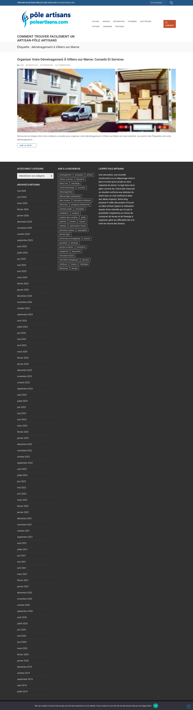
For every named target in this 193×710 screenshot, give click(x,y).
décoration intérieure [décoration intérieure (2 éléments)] (82, 200)
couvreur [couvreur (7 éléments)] (81, 188)
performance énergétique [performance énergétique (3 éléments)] (69, 239)
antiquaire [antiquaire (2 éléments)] (79, 175)
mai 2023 (21, 413)
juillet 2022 (22, 475)
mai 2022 (21, 487)
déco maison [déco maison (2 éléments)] (64, 200)
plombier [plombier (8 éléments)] (74, 243)
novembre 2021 (24, 524)
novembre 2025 (24, 228)
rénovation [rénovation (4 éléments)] (76, 251)
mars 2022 (22, 500)
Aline (20, 65)
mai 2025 (21, 265)
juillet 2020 (22, 623)
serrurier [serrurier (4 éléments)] (85, 260)
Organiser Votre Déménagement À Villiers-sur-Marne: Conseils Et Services (70, 59)
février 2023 (23, 432)
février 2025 (23, 283)
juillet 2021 (22, 549)
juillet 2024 (22, 327)
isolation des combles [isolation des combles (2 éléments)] (68, 217)
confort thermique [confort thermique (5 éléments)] (66, 188)
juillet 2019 (22, 691)
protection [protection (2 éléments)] (81, 247)
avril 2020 (21, 642)
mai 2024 (21, 339)
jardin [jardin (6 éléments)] (83, 217)
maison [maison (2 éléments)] (82, 221)
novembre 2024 (24, 302)
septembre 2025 (25, 240)
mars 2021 (22, 574)
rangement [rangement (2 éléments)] (63, 251)
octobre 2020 (23, 605)
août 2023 (22, 395)
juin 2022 (21, 481)
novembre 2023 (24, 376)
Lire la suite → (27, 145)
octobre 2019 (23, 673)
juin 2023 (21, 407)
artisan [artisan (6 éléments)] (89, 175)
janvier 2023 (23, 438)
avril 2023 (21, 419)
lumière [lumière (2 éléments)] (73, 221)
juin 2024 (21, 333)
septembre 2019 (25, 679)
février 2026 (23, 209)
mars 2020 (22, 648)
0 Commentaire (62, 65)
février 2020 (23, 654)
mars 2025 (22, 277)
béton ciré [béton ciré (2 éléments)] (63, 183)
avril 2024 (21, 345)
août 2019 (22, 685)
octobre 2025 (23, 234)
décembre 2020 (24, 592)
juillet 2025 (22, 252)
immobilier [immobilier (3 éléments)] (79, 209)
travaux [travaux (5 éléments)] (74, 264)
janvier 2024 (23, 364)
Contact (169, 24)
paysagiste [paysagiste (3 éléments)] (82, 230)
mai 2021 (21, 562)
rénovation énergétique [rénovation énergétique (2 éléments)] (69, 260)
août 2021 (22, 543)
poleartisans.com (65, 3)
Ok (156, 706)
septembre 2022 (25, 463)
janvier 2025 (23, 290)
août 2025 (22, 246)
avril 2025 (21, 271)
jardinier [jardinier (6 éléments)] (62, 221)
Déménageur (46, 65)
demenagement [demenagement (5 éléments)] (66, 192)
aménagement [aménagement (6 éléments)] (65, 175)
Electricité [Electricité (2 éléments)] (63, 205)
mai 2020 (21, 636)
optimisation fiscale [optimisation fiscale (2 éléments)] (78, 226)
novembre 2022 (24, 450)
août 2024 (22, 320)
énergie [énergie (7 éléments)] (74, 268)
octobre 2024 (23, 308)
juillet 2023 (22, 401)
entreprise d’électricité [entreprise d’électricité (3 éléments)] (80, 205)
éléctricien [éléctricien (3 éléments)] (63, 268)
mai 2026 (21, 191)
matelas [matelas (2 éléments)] (62, 226)
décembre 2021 (24, 518)
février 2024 (23, 358)
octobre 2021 (23, 531)
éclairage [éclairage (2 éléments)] (84, 264)
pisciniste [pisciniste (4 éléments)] (63, 243)
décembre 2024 (24, 296)
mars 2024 (22, 351)
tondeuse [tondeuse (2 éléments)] (63, 264)
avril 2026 (21, 197)
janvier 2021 (23, 586)
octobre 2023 (23, 382)
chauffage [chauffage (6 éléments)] (75, 183)
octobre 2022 (23, 456)
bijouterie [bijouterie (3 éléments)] (80, 179)
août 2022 (22, 469)
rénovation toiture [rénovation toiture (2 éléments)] (66, 256)
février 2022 (23, 506)
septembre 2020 (25, 611)
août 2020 (22, 617)
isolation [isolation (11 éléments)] (75, 213)
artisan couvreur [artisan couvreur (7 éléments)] (66, 179)
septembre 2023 (25, 388)
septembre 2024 (25, 314)
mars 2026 (22, 203)
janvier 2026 (23, 215)
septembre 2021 (25, 537)
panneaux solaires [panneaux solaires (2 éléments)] (67, 230)
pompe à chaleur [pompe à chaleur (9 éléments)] (66, 247)
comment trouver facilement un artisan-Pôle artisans (46, 38)
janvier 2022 (23, 512)
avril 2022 (21, 493)
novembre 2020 (24, 599)
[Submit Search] (171, 3)
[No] (188, 706)
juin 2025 (21, 259)
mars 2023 (22, 425)
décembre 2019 (24, 667)
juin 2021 (21, 555)
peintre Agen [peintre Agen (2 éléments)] (64, 234)
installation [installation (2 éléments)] (64, 213)
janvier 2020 (23, 660)
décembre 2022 (24, 444)
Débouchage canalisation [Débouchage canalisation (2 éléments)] (69, 196)
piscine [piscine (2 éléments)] (87, 239)
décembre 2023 (24, 370)
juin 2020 (21, 629)
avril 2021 (21, 568)
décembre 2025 (24, 221)
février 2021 (23, 580)
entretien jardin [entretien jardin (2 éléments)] (65, 209)
